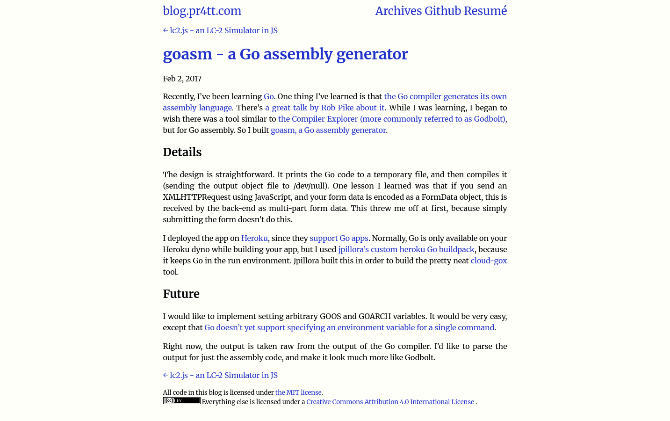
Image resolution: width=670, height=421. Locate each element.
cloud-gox (489, 260)
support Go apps (339, 238)
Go (269, 96)
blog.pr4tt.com (202, 11)
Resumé (485, 11)
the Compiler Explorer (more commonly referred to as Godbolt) (391, 118)
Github (443, 11)
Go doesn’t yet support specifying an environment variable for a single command (349, 327)
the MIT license (298, 393)
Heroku (254, 238)
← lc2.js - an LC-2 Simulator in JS (220, 30)
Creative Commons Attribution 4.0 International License (390, 402)
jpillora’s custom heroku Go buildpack (407, 249)
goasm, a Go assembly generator (328, 130)
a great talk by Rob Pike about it (325, 107)
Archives (398, 11)
